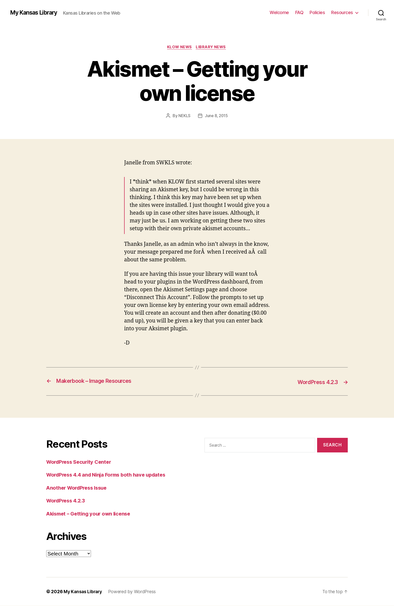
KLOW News (179, 47)
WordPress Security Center (80, 462)
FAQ (299, 12)
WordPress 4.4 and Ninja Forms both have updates (109, 475)
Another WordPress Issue (78, 488)
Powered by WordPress (134, 591)
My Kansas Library (35, 13)
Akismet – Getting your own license (90, 514)
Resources (342, 12)
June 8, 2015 (217, 116)
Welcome (279, 12)
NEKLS (184, 116)
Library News (212, 47)
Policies (317, 12)
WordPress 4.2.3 (67, 501)
